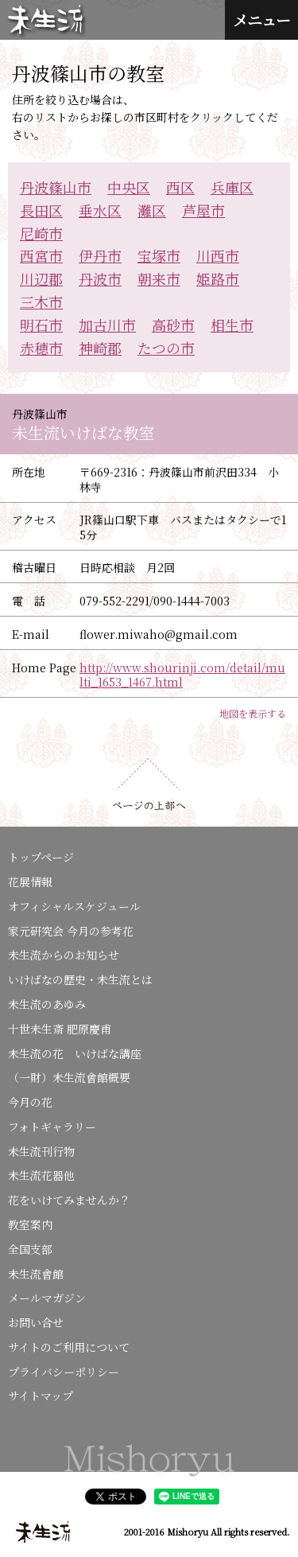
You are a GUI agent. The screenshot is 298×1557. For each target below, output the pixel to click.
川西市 (217, 255)
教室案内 (30, 1224)
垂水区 (100, 210)
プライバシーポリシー (63, 1372)
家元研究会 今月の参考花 (71, 931)
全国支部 (30, 1249)
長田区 (41, 210)
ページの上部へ (149, 784)
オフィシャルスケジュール (74, 906)
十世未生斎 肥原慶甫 (59, 1029)
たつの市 (166, 347)
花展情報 (30, 881)
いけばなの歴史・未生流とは (80, 979)
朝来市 (158, 278)
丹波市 (100, 278)
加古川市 (107, 324)
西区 (180, 187)
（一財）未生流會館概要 (69, 1077)
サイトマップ (40, 1395)
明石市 (41, 324)
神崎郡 (100, 347)
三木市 (41, 301)
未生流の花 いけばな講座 (74, 1053)
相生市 (232, 324)
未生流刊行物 (41, 1151)
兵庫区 (232, 187)
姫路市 (217, 278)
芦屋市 (203, 210)
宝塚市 (158, 255)
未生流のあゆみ (47, 1004)
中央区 (128, 187)
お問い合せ (36, 1322)
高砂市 (173, 324)
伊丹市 (100, 255)
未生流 (47, 21)
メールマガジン (47, 1298)
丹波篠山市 (55, 187)
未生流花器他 (41, 1175)
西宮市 (41, 255)
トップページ (41, 857)
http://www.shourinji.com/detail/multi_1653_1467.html (182, 675)
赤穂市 (41, 347)
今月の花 (30, 1102)
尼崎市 (41, 233)
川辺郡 (41, 278)
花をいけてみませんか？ (69, 1200)
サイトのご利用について (69, 1347)
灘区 (151, 210)
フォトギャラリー (52, 1127)
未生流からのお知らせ (63, 955)
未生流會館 (36, 1274)
